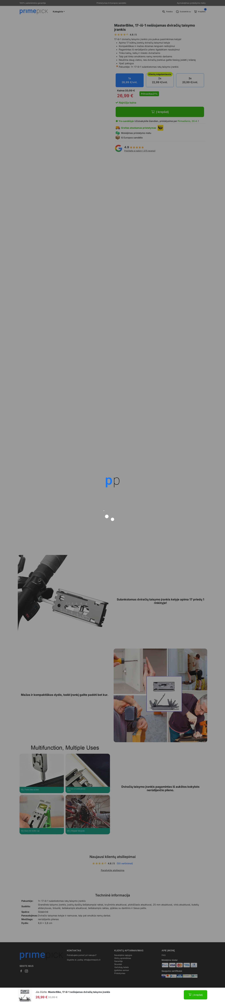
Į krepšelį (198, 994)
